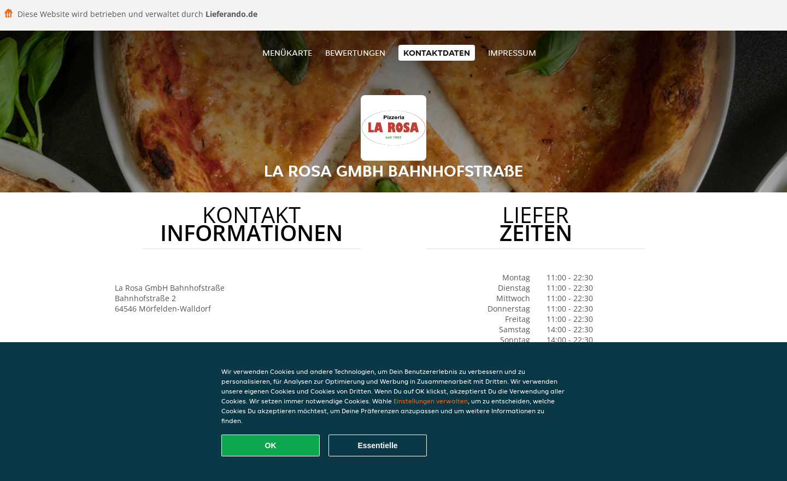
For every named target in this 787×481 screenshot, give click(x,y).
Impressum (512, 52)
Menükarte (287, 52)
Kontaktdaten (436, 52)
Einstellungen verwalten (430, 401)
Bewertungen (355, 52)
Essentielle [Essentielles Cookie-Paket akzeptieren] (377, 445)
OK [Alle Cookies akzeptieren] (271, 445)
